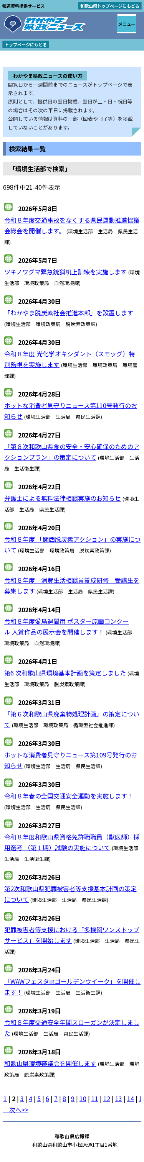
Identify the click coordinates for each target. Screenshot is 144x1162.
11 (94, 1098)
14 (130, 1098)
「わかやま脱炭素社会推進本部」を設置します (68, 312)
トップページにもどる (26, 44)
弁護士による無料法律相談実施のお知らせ (62, 498)
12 (106, 1098)
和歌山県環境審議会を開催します (50, 1063)
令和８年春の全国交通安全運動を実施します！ (68, 795)
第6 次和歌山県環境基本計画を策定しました (65, 672)
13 (118, 1098)
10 (82, 1098)
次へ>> (15, 1109)
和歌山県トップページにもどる (109, 6)
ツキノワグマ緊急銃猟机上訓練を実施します (65, 271)
